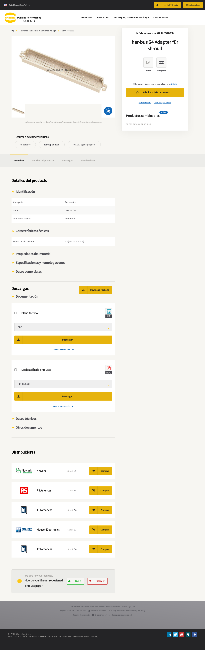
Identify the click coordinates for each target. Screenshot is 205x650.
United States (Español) (15, 5)
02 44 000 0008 (68, 30)
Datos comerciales (29, 271)
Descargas (67, 160)
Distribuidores (145, 102)
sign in (174, 84)
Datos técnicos (26, 418)
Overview (19, 160)
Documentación (27, 296)
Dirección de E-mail (98, 611)
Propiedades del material (33, 254)
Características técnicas (32, 231)
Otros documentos (29, 427)
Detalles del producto (43, 160)
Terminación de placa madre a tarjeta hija (38, 30)
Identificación (25, 191)
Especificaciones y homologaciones (40, 262)
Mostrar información (61, 349)
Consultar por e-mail (162, 102)
